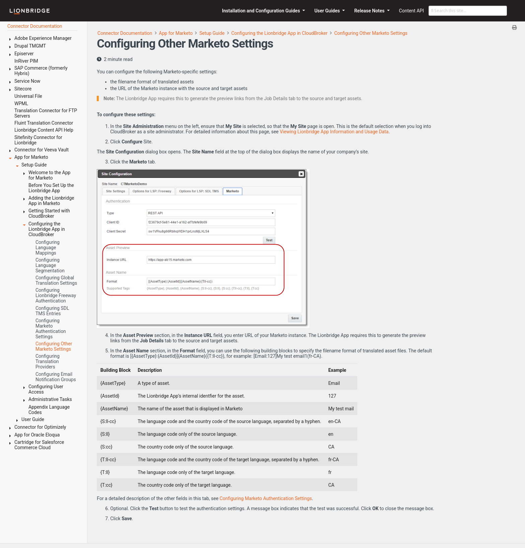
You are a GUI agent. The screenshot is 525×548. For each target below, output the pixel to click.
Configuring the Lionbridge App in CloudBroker (279, 33)
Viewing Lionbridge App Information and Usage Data (334, 131)
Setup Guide (211, 33)
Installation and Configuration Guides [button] (261, 10)
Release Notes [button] (370, 10)
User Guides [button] (327, 10)
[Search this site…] (468, 11)
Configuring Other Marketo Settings (370, 33)
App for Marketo (176, 33)
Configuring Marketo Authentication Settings (266, 498)
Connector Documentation (124, 33)
